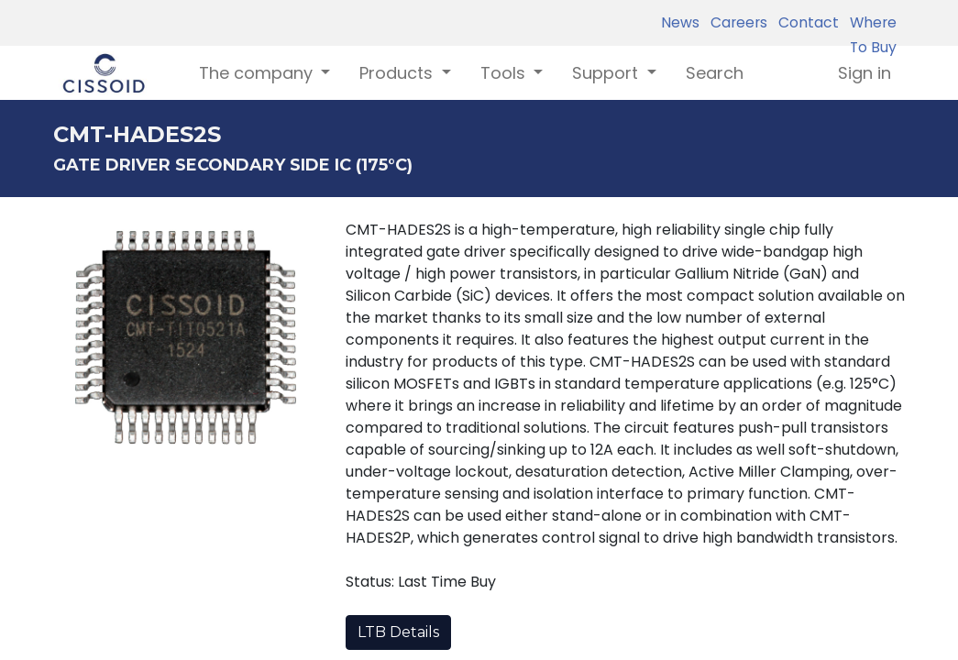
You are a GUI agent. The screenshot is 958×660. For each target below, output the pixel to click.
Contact (805, 22)
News (680, 22)
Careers (735, 22)
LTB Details (398, 632)
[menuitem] (714, 73)
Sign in (864, 72)
